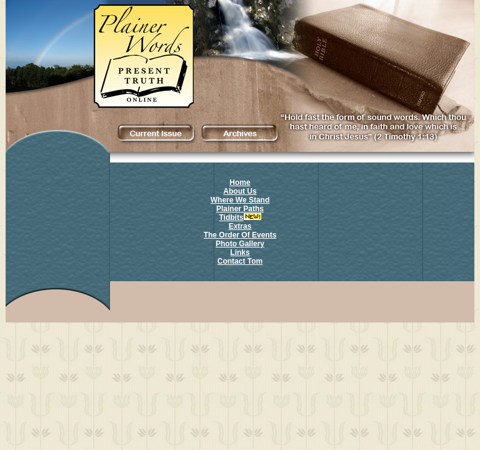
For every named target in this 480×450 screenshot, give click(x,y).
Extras (240, 226)
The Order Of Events (240, 235)
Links (239, 252)
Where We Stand (240, 200)
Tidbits (240, 217)
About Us (239, 191)
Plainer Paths (240, 208)
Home (239, 182)
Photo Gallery (240, 243)
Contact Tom (240, 261)
